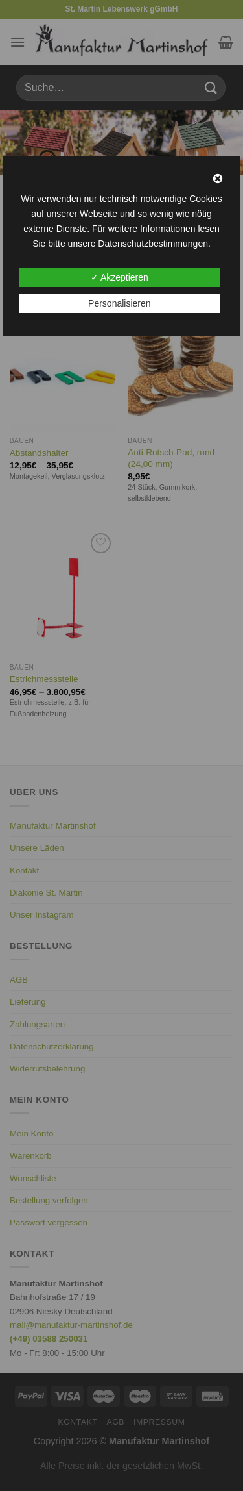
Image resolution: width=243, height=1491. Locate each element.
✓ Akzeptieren (119, 277)
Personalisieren (119, 303)
